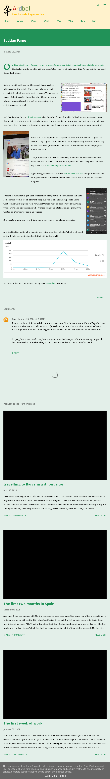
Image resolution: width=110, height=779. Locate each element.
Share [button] (100, 297)
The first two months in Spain (28, 603)
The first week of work (22, 723)
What (45, 21)
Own (81, 21)
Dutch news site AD (73, 173)
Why (57, 21)
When (32, 21)
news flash (51, 283)
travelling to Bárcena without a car (33, 484)
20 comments (19, 754)
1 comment (18, 634)
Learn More (51, 776)
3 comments (19, 515)
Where (18, 21)
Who (69, 21)
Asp (14, 319)
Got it (63, 776)
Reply (15, 353)
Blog (5, 21)
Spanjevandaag (35, 117)
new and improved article (59, 165)
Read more (101, 515)
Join (92, 21)
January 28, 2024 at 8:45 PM (31, 319)
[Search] (98, 5)
